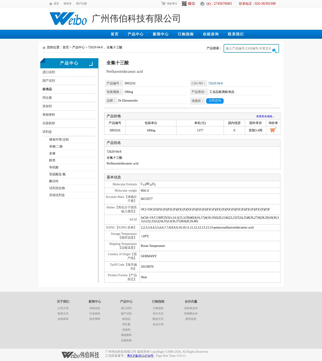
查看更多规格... (265, 116)
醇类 (52, 160)
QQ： (219, 3)
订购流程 (158, 308)
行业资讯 (94, 313)
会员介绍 (158, 324)
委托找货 (191, 318)
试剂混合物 (57, 188)
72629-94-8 (215, 83)
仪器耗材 (48, 123)
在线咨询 (211, 34)
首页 (56, 3)
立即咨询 (215, 100)
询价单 (168, 3)
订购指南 (186, 34)
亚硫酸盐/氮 (57, 174)
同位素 (47, 97)
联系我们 (236, 34)
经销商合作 (191, 313)
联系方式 (63, 313)
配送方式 (158, 318)
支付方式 (158, 313)
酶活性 (54, 181)
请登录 (68, 3)
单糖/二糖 (56, 146)
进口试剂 (48, 72)
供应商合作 (191, 308)
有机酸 (54, 167)
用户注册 (81, 3)
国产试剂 (48, 80)
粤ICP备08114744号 (140, 355)
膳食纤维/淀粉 (59, 139)
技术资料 (94, 318)
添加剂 (47, 106)
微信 (188, 3)
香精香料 (48, 114)
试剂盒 (47, 131)
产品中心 (136, 34)
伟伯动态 (94, 308)
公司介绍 (63, 308)
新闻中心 (161, 34)
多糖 (52, 153)
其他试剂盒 (57, 195)
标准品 (47, 89)
